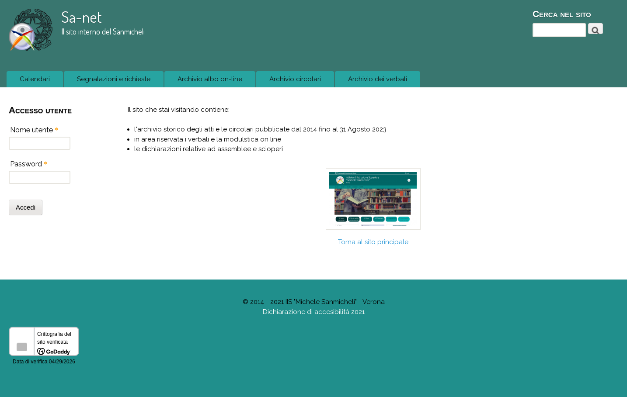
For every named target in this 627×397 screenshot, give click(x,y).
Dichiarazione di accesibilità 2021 (314, 312)
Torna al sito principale (373, 242)
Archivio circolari (295, 79)
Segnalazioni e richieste (111, 81)
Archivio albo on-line (210, 79)
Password (28, 164)
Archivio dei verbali (377, 79)
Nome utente (34, 130)
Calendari (32, 81)
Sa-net (81, 17)
